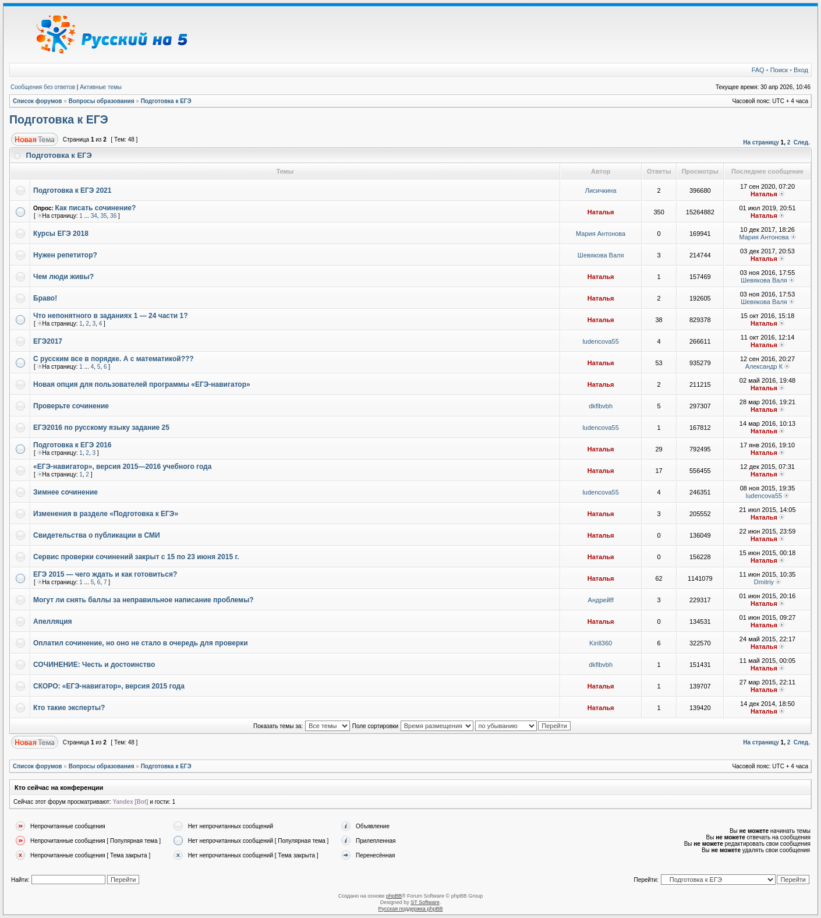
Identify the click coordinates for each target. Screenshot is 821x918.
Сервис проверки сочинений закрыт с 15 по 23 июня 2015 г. (136, 557)
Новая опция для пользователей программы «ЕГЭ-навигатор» (141, 384)
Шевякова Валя (601, 255)
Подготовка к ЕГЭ (166, 101)
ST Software (424, 902)
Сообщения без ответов (42, 87)
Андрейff (601, 599)
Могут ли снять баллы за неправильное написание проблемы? (143, 600)
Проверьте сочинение (71, 406)
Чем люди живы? (63, 277)
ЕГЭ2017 (47, 341)
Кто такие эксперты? (69, 708)
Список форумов (37, 101)
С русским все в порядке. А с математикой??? (113, 359)
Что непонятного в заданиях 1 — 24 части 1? (110, 316)
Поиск (779, 69)
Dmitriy (764, 581)
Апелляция (52, 621)
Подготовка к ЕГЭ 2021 (72, 190)
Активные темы (101, 87)
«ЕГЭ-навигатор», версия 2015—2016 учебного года (122, 466)
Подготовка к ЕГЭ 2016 (72, 445)
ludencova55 (600, 341)
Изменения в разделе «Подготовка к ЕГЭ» (105, 514)
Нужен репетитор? (65, 255)
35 (103, 216)
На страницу (761, 142)
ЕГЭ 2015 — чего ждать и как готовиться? (105, 574)
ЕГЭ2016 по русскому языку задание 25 (101, 427)
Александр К (764, 366)
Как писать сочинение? (95, 208)
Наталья (764, 193)
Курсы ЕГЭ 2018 (61, 234)
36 (113, 216)
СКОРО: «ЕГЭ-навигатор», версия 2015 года (109, 686)
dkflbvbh (601, 405)
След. (802, 142)
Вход (801, 69)
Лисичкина (601, 190)
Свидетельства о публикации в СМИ (96, 535)
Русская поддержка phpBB (410, 909)
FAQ (758, 69)
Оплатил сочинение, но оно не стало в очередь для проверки (140, 643)
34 (94, 216)
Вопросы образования (102, 101)
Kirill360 (600, 643)
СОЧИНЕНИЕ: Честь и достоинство (94, 665)
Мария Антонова (600, 233)
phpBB (394, 896)
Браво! (45, 298)
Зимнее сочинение (65, 492)
